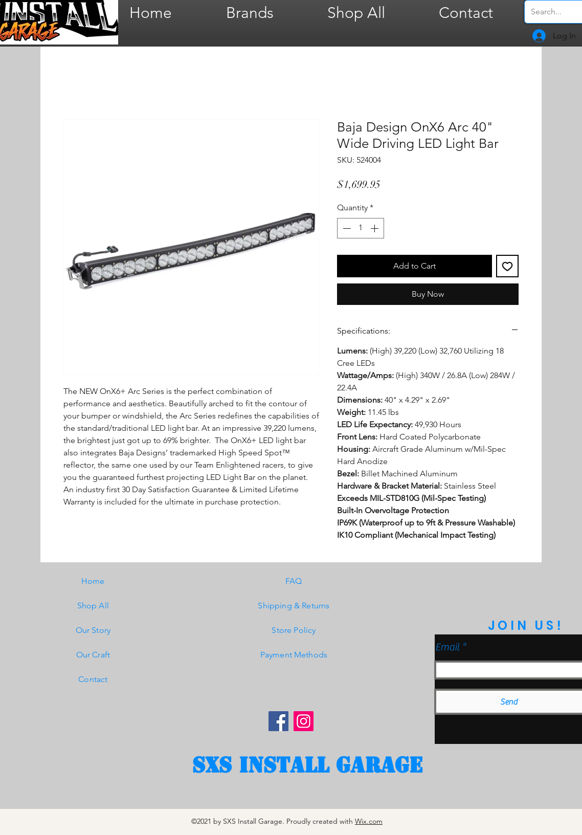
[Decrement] (346, 228)
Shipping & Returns (293, 605)
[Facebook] (278, 721)
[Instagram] (304, 721)
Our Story (93, 630)
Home (93, 581)
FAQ (293, 581)
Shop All (93, 605)
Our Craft (93, 655)
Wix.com (369, 821)
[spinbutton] (360, 228)
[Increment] (375, 228)
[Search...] (555, 12)
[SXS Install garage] (307, 765)
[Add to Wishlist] (507, 266)
